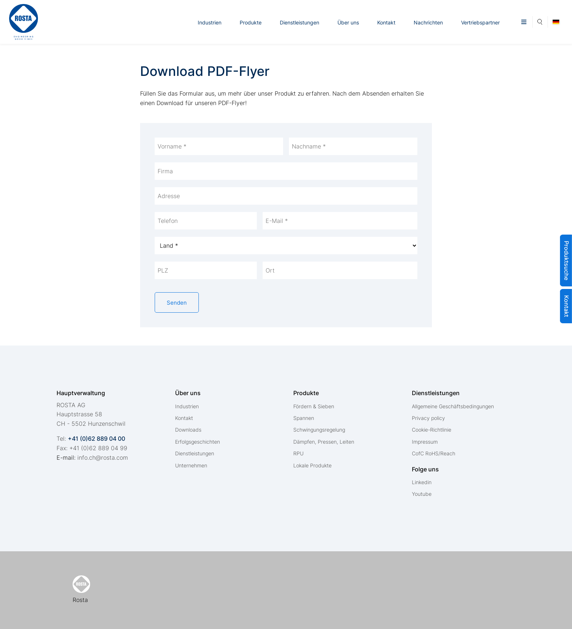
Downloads (188, 430)
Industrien (209, 22)
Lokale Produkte (312, 465)
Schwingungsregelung (319, 430)
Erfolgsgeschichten (197, 442)
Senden (177, 302)
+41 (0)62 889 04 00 (96, 438)
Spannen (303, 418)
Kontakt (386, 22)
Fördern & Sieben (313, 406)
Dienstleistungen (299, 22)
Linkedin (422, 482)
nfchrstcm (102, 457)
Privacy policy (428, 418)
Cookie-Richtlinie (431, 430)
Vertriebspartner (480, 22)
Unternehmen (191, 465)
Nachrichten (428, 22)
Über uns (348, 22)
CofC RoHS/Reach (433, 453)
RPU (298, 453)
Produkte (251, 22)
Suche (540, 21)
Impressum (425, 442)
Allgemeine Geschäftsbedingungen (453, 406)
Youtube (422, 494)
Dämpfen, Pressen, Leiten (323, 442)
